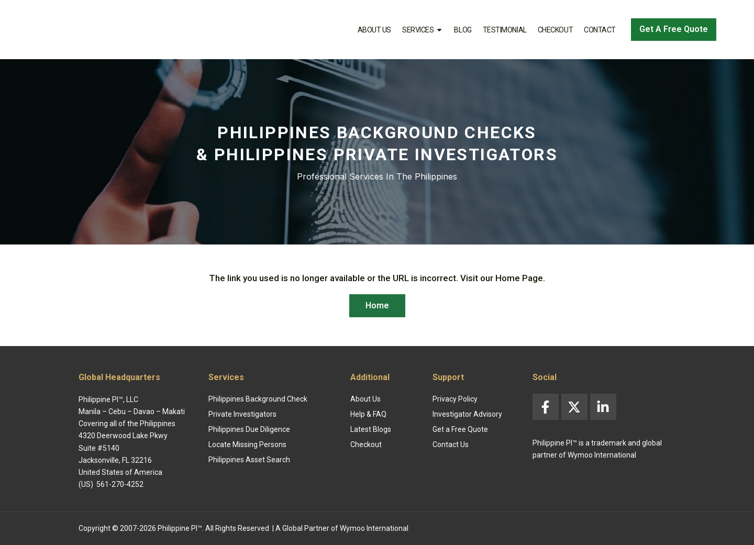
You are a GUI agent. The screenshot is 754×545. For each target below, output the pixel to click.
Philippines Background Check (257, 399)
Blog (462, 30)
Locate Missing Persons (247, 444)
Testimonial (505, 30)
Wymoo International (374, 528)
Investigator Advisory (467, 414)
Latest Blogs (370, 429)
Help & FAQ (368, 414)
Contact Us (451, 444)
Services (422, 29)
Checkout (555, 30)
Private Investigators (242, 414)
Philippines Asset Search (249, 459)
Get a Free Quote (460, 429)
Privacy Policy (455, 399)
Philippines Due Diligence (249, 429)
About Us (374, 30)
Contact (600, 30)
